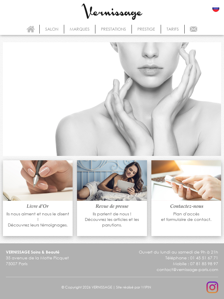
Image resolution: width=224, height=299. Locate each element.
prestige (146, 29)
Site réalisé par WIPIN (133, 287)
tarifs (173, 29)
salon (51, 29)
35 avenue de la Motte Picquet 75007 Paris (37, 257)
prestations (113, 29)
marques (80, 29)
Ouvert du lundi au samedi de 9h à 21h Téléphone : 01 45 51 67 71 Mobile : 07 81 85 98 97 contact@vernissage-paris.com (178, 260)
